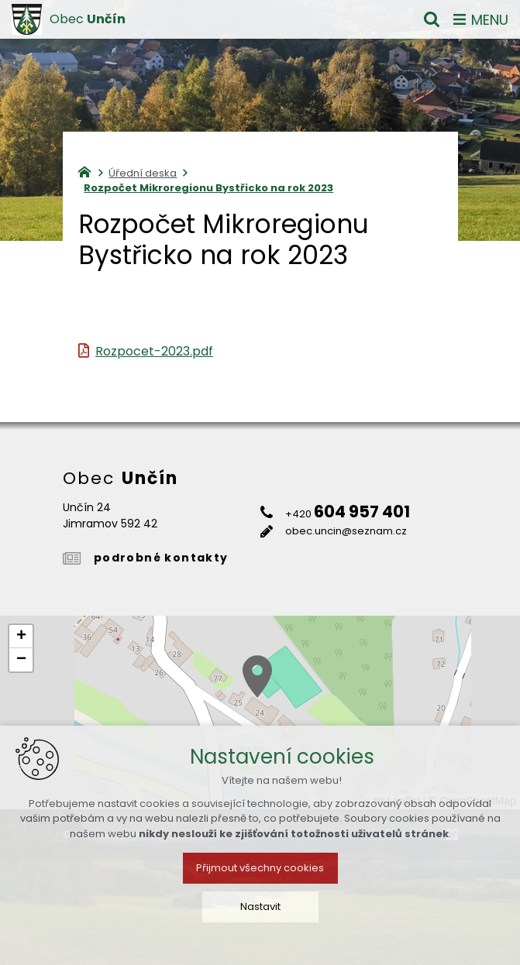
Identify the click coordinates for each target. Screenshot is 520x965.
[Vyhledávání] (431, 19)
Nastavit (260, 906)
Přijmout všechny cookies (260, 867)
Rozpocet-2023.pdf (154, 351)
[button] (257, 676)
